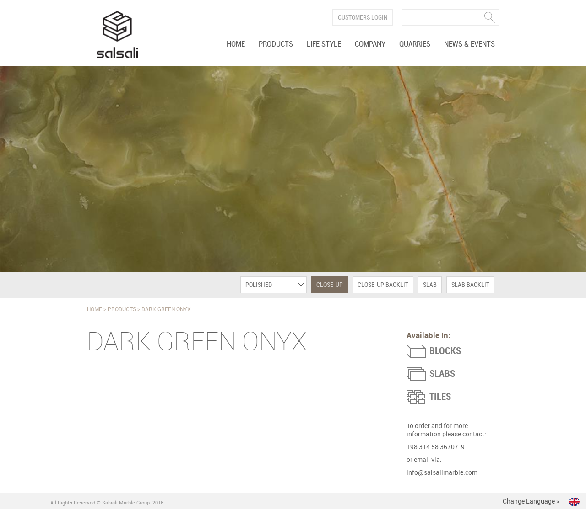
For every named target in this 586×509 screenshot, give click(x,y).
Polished (258, 284)
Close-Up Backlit (383, 284)
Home (236, 44)
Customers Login (363, 17)
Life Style (324, 44)
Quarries (414, 44)
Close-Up (329, 284)
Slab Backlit (470, 284)
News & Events (469, 44)
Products (276, 44)
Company (370, 44)
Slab (430, 284)
